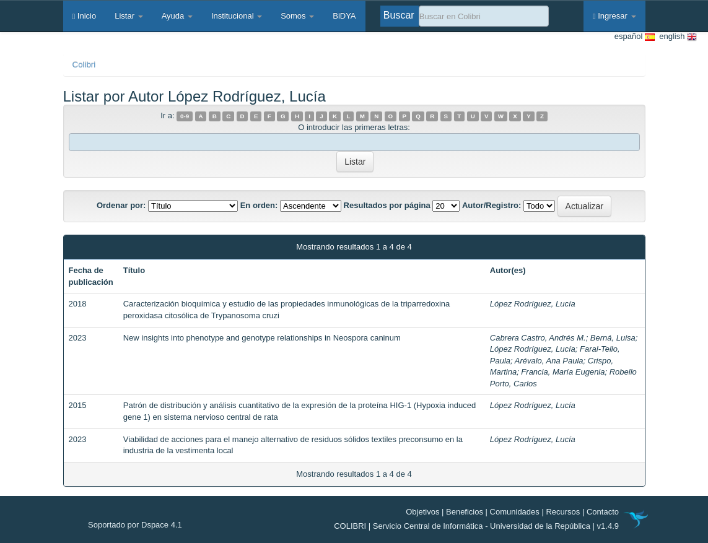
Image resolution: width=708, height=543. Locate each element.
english (676, 37)
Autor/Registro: (491, 205)
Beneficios (464, 511)
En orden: (259, 205)
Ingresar (614, 15)
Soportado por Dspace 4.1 (135, 524)
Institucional (236, 15)
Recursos (563, 511)
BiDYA (344, 15)
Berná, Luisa (613, 337)
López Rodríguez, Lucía (532, 303)
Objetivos (422, 511)
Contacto (603, 511)
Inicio (84, 15)
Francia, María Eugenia (563, 371)
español (634, 37)
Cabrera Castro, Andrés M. (538, 337)
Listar (128, 15)
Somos (297, 15)
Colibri (84, 64)
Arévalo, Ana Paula (549, 360)
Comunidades (515, 511)
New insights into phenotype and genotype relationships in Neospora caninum (262, 337)
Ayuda (177, 15)
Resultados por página (387, 205)
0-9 (184, 116)
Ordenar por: (121, 205)
